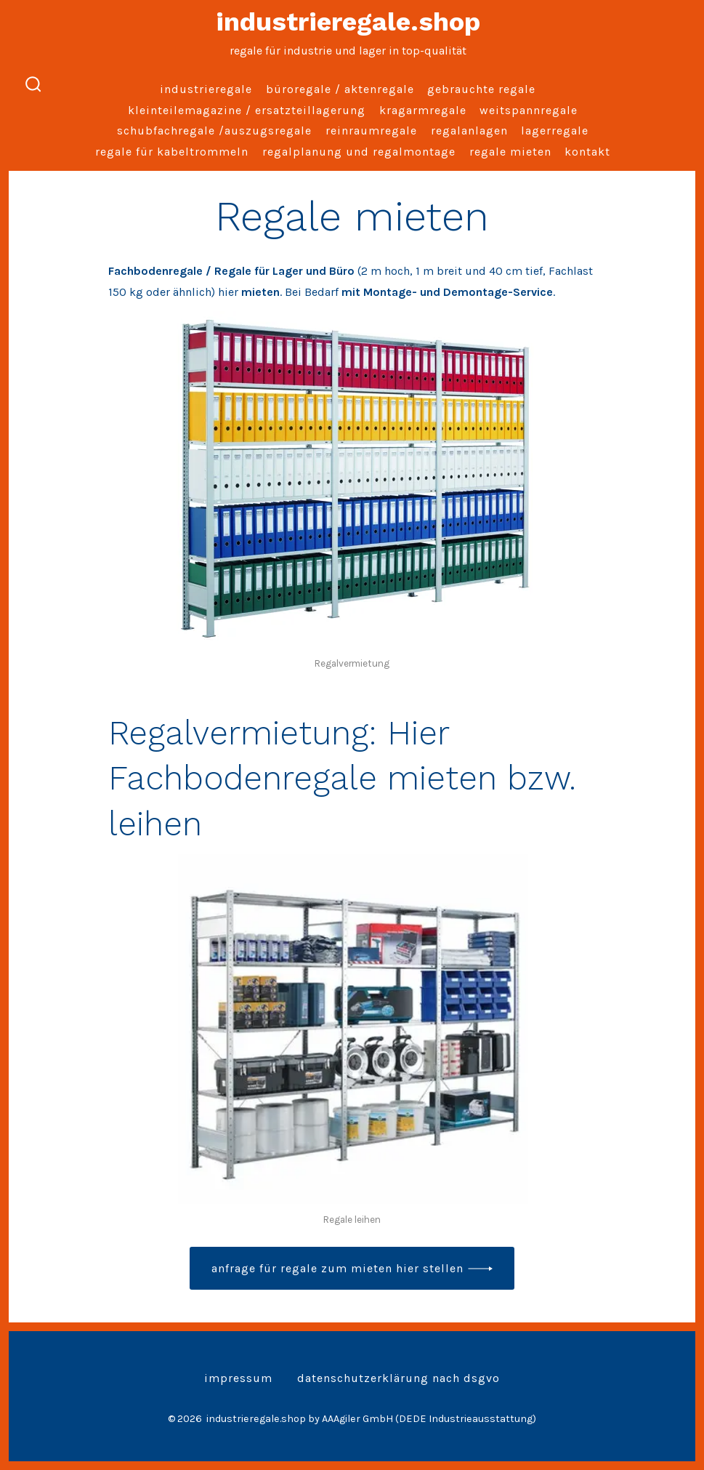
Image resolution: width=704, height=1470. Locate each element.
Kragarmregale (422, 110)
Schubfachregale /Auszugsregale (214, 130)
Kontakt (587, 151)
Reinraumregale (371, 130)
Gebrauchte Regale (481, 89)
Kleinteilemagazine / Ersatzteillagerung (246, 110)
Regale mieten (510, 151)
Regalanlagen (469, 130)
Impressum (238, 1378)
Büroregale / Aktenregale (340, 89)
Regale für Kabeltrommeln (171, 151)
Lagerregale (554, 130)
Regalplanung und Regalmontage (359, 151)
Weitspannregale (529, 110)
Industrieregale (206, 89)
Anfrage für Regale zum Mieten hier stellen (337, 1268)
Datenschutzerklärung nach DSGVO (398, 1378)
